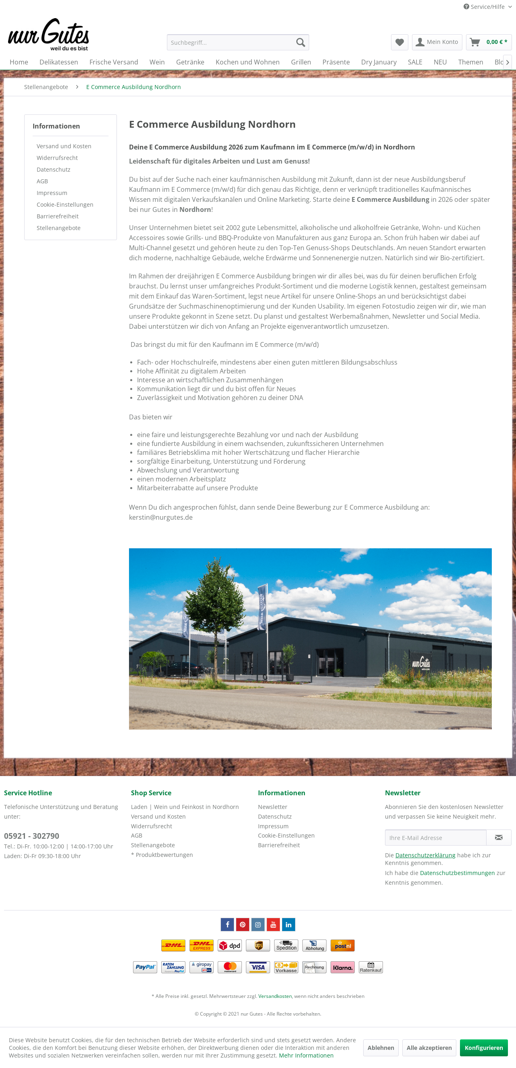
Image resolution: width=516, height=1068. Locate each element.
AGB (42, 181)
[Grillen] (301, 62)
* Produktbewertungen (162, 855)
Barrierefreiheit (58, 216)
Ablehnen (381, 1047)
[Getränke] (190, 62)
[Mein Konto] (437, 42)
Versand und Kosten (64, 146)
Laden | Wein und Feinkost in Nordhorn (185, 807)
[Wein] (157, 62)
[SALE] (415, 62)
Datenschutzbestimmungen (457, 873)
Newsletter (272, 807)
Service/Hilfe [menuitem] (485, 6)
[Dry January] (379, 62)
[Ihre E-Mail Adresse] (436, 838)
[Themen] (471, 62)
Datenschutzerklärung (425, 855)
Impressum (52, 193)
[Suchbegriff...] (238, 42)
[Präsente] (336, 62)
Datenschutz (54, 169)
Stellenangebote (59, 228)
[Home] (19, 62)
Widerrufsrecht (57, 158)
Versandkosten (275, 996)
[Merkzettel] (399, 42)
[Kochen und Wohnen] (247, 62)
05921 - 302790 (31, 836)
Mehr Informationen (306, 1055)
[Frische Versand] (114, 62)
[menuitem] (238, 42)
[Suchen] (300, 42)
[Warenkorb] (489, 42)
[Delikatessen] (59, 62)
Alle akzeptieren (429, 1047)
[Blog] (501, 62)
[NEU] (440, 62)
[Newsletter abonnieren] (499, 838)
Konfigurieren (484, 1047)
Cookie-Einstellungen (65, 204)
